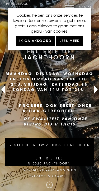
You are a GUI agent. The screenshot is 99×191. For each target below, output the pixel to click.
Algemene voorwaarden (50, 170)
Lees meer (69, 41)
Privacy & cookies (49, 176)
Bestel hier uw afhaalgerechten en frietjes (49, 152)
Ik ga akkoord (35, 41)
